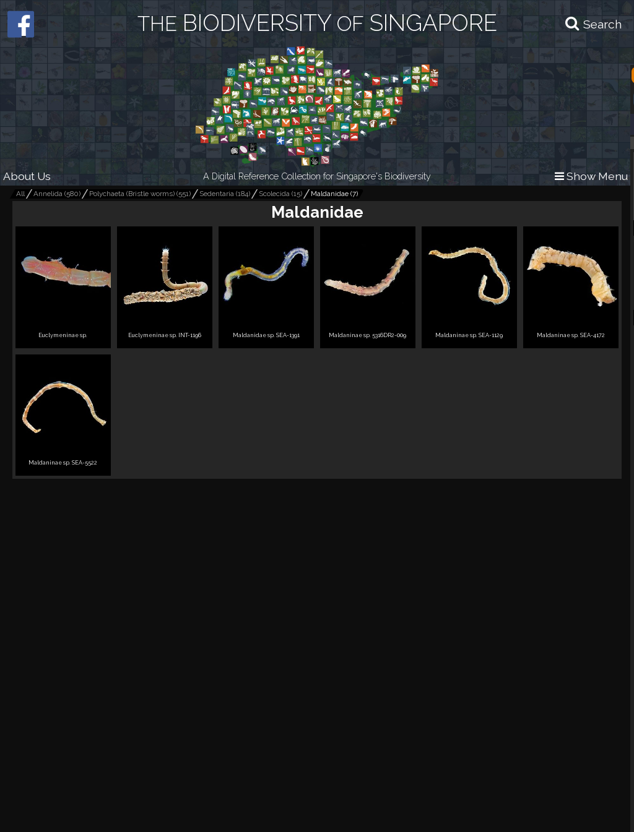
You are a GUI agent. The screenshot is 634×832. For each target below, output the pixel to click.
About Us (27, 175)
